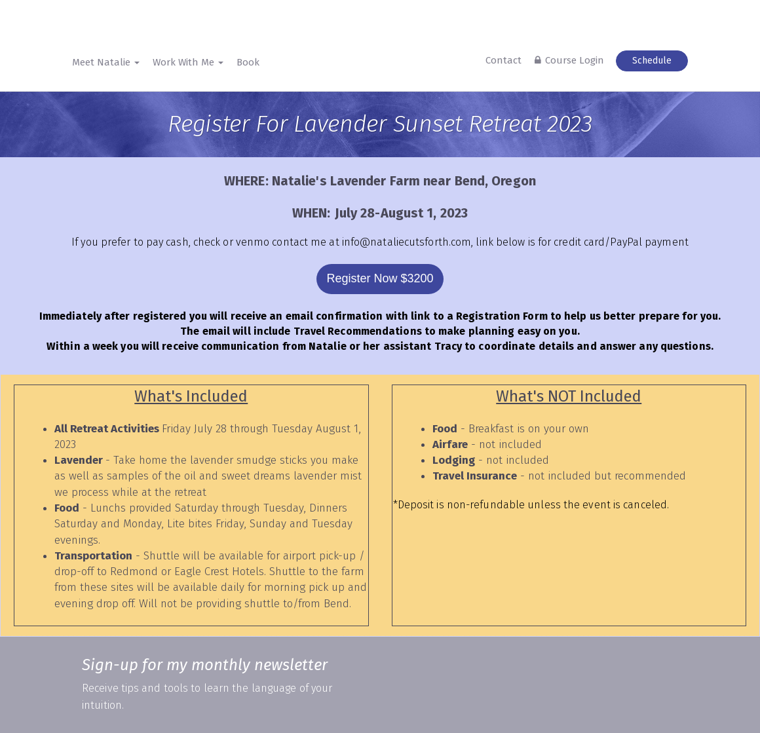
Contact (503, 60)
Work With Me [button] (188, 62)
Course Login (574, 60)
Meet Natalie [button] (106, 62)
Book (248, 62)
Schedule (652, 60)
